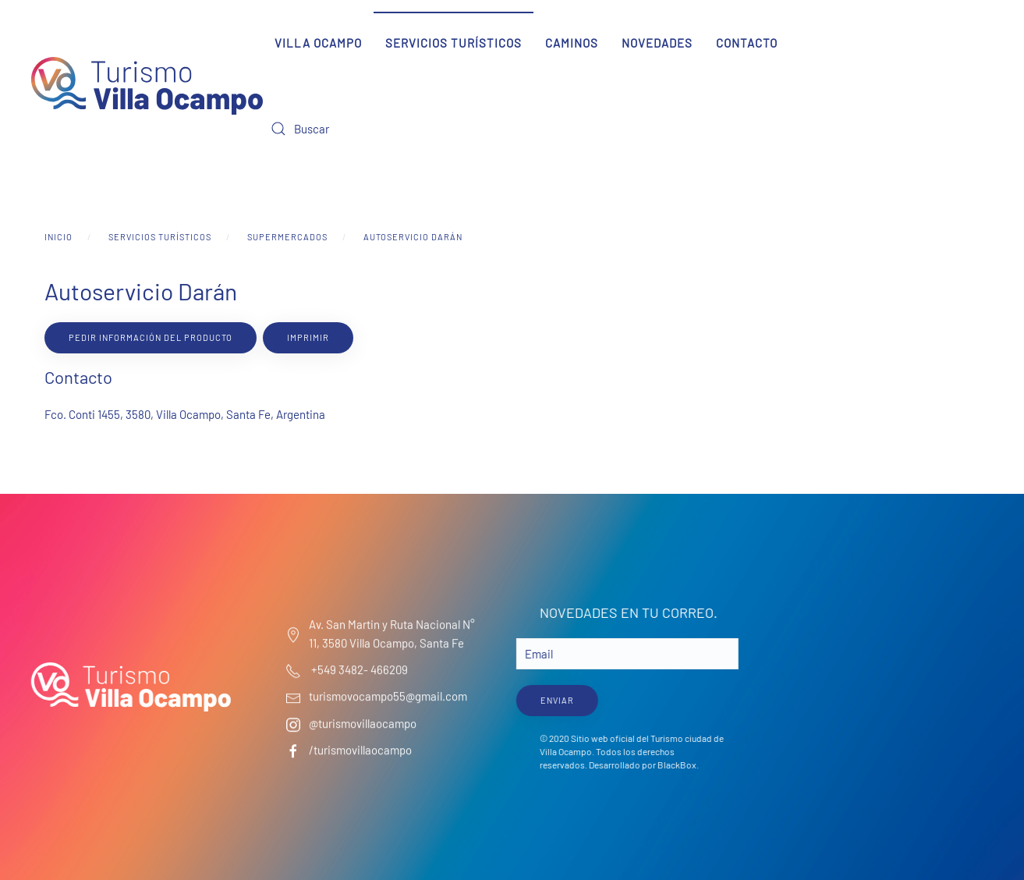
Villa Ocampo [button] (318, 43)
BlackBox (674, 764)
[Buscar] (356, 128)
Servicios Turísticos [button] (453, 43)
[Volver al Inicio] (147, 86)
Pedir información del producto (150, 337)
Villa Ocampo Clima (891, 661)
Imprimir (308, 337)
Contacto (747, 43)
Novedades (657, 43)
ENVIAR (555, 700)
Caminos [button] (571, 43)
